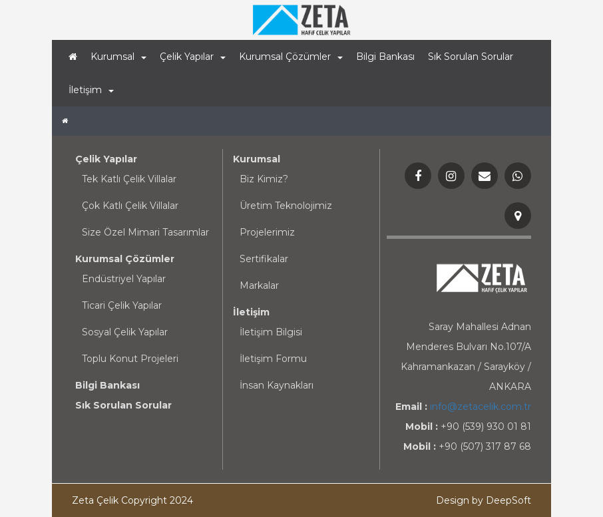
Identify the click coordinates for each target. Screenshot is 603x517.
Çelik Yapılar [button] (193, 57)
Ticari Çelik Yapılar (122, 305)
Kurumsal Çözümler (124, 259)
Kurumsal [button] (118, 57)
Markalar (259, 285)
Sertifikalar (264, 259)
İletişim (251, 312)
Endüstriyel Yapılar (124, 279)
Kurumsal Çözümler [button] (291, 57)
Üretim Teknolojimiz (286, 206)
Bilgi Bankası (385, 57)
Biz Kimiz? (264, 179)
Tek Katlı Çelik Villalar (129, 179)
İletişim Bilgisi (271, 332)
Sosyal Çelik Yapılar (125, 332)
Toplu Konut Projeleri (130, 359)
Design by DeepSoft (483, 500)
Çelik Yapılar (106, 159)
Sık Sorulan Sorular (470, 57)
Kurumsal (256, 159)
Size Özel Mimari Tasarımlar (145, 232)
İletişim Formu (273, 359)
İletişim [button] (91, 90)
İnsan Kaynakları (276, 385)
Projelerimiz (267, 232)
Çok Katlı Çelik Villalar (130, 206)
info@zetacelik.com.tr (480, 407)
